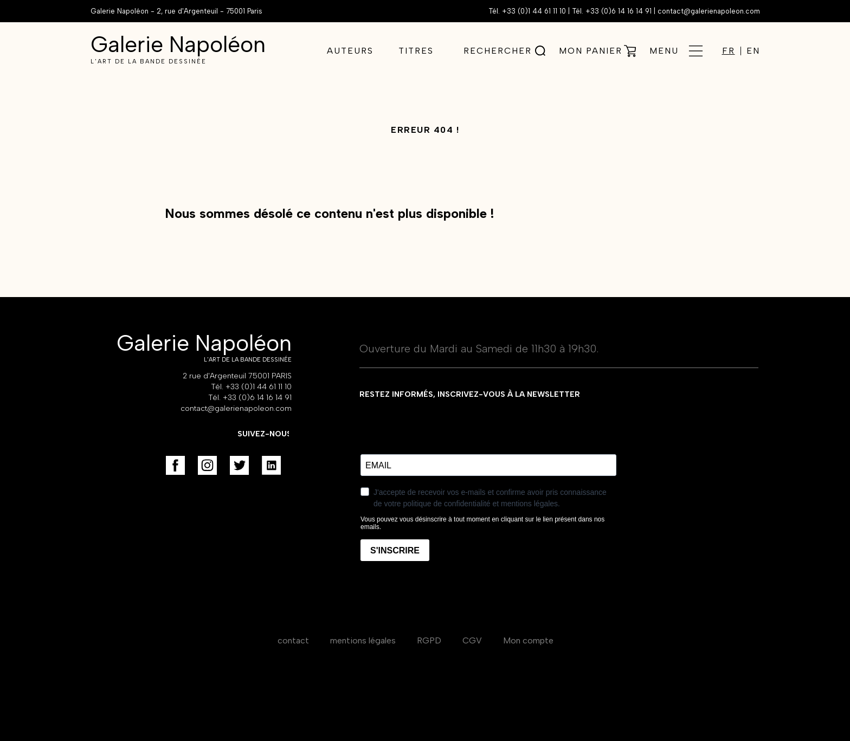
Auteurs (350, 51)
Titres (416, 51)
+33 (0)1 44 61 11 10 (534, 11)
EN (753, 51)
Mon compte (528, 640)
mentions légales (363, 640)
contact (293, 640)
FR (728, 51)
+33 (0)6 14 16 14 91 (618, 11)
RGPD (429, 640)
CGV (472, 640)
